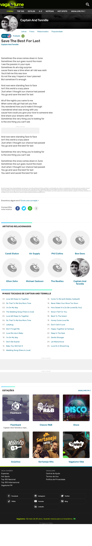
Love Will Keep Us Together (17, 299)
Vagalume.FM (77, 11)
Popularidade (57, 31)
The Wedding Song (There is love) (20, 312)
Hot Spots (62, 11)
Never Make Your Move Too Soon (64, 303)
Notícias (50, 11)
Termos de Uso (52, 476)
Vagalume (12, 4)
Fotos (31, 31)
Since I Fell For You (59, 312)
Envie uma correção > (30, 201)
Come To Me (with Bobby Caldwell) (65, 299)
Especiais (5, 473)
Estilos (31, 11)
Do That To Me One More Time (18, 303)
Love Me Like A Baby (14, 333)
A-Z (40, 11)
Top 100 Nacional (8, 479)
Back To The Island (59, 316)
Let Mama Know (57, 342)
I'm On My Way (12, 308)
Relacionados (43, 31)
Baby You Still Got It (14, 346)
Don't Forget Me (13, 329)
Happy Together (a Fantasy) (62, 329)
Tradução (19, 36)
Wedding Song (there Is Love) (18, 350)
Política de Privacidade (55, 479)
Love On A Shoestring (60, 346)
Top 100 (20, 11)
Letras (23, 31)
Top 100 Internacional (10, 482)
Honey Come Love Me (60, 320)
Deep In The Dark (58, 333)
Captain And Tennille (34, 20)
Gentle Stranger (57, 337)
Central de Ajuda (53, 473)
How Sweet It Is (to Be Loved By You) (66, 308)
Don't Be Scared (12, 342)
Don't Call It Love (58, 325)
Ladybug (9, 325)
